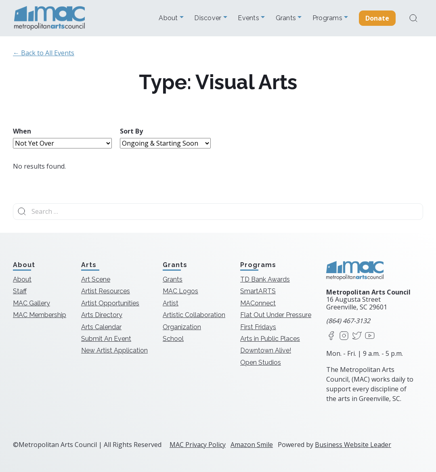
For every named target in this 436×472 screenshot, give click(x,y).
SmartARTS (258, 291)
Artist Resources (105, 291)
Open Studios (260, 362)
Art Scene (95, 279)
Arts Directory (101, 315)
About (169, 18)
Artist (170, 303)
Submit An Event (106, 339)
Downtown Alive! (265, 350)
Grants (287, 18)
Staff (20, 291)
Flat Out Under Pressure (275, 315)
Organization (182, 327)
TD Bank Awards (265, 279)
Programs (328, 18)
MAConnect (258, 303)
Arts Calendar (101, 327)
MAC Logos (180, 291)
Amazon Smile (252, 444)
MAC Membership (39, 315)
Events (249, 18)
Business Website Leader (353, 444)
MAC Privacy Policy (198, 444)
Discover (208, 18)
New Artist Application (114, 350)
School (173, 339)
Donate (377, 18)
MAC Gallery (31, 303)
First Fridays (258, 327)
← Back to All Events (43, 52)
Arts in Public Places (270, 339)
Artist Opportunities (110, 303)
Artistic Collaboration (194, 315)
